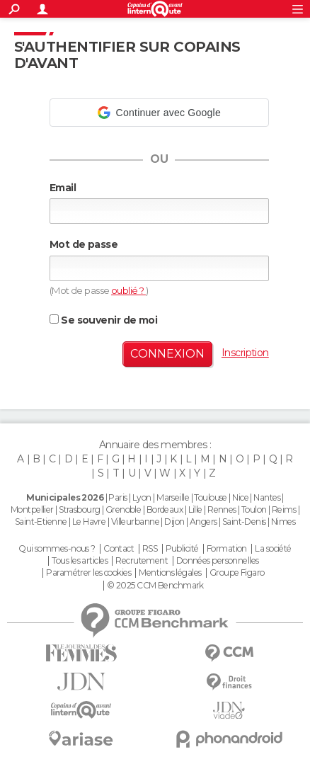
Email (63, 187)
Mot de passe (83, 244)
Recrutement (141, 561)
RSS (149, 549)
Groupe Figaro (237, 573)
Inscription (245, 352)
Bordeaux (165, 509)
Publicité (182, 549)
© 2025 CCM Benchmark (155, 586)
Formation (227, 549)
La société (273, 549)
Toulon (254, 509)
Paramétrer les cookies (88, 573)
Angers (203, 521)
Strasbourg (79, 509)
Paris (117, 497)
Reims (284, 509)
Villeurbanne (135, 521)
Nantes (266, 497)
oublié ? (128, 290)
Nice (240, 497)
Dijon (174, 521)
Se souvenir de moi (103, 320)
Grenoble (123, 509)
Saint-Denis (244, 521)
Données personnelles (217, 561)
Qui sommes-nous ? (56, 549)
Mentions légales (170, 573)
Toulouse (210, 497)
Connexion (167, 353)
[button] (159, 112)
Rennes (221, 509)
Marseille (172, 497)
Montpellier (32, 509)
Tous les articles (79, 561)
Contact (118, 549)
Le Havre (89, 521)
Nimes (283, 521)
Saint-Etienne (41, 521)
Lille (195, 509)
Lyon (141, 497)
